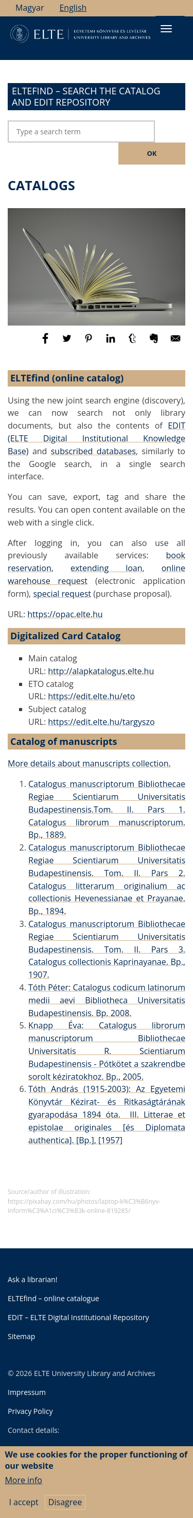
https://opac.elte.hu (64, 614)
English (72, 7)
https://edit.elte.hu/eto (91, 696)
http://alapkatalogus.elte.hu (101, 671)
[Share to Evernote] (155, 343)
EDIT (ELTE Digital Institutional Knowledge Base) (96, 438)
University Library (57, 1450)
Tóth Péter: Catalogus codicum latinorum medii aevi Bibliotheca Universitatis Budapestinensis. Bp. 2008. (106, 1000)
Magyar (29, 7)
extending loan (107, 568)
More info (23, 1486)
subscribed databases (93, 451)
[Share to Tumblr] (133, 343)
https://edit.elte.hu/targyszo (101, 721)
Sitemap (21, 1336)
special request (62, 593)
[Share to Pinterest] (89, 343)
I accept (23, 1508)
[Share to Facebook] (46, 343)
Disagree (65, 1508)
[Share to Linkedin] (111, 343)
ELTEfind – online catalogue (53, 1298)
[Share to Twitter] (68, 343)
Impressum (27, 1392)
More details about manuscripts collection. (89, 763)
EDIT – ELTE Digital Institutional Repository (78, 1317)
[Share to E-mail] (175, 343)
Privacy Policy (30, 1411)
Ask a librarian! (32, 1279)
